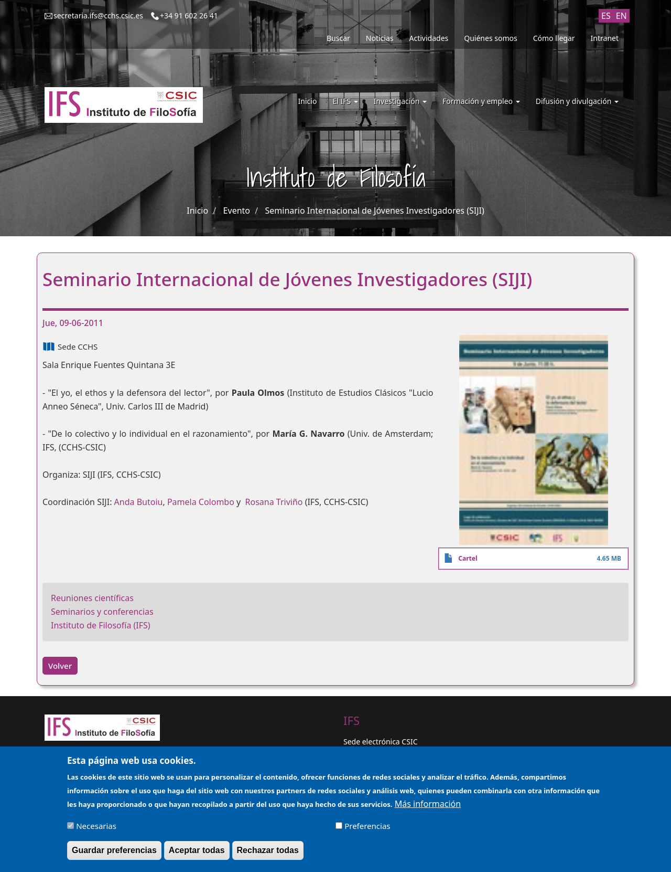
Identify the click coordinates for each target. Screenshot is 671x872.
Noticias (380, 38)
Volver (60, 665)
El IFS (345, 101)
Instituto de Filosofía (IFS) (100, 625)
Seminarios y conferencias (102, 611)
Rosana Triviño (274, 502)
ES (606, 16)
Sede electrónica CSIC (380, 742)
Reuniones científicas (92, 598)
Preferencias (367, 830)
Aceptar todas (197, 854)
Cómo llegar (554, 38)
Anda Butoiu (138, 502)
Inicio (307, 101)
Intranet (605, 38)
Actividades (429, 38)
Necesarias (96, 830)
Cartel (467, 558)
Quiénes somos (490, 38)
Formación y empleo (481, 101)
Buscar (338, 38)
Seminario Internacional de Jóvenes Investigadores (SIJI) (374, 210)
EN (621, 16)
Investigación (400, 101)
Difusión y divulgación (577, 101)
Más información (428, 808)
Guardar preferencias (114, 854)
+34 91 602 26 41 (189, 15)
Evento (236, 210)
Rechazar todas (268, 854)
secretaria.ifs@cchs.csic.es (98, 15)
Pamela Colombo (200, 502)
